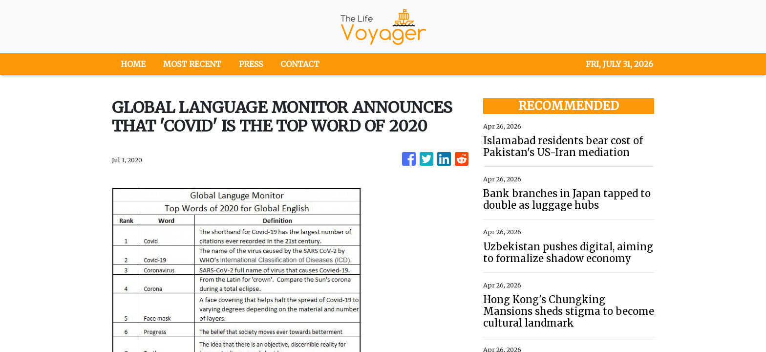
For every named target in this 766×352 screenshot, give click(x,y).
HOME (133, 64)
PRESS (251, 64)
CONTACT (299, 64)
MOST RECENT (192, 64)
